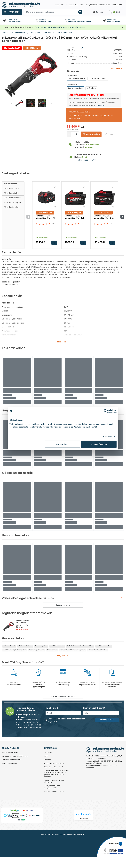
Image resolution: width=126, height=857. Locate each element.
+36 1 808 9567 (117, 5)
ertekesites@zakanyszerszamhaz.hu (95, 5)
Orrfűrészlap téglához (104, 646)
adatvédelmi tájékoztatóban (72, 719)
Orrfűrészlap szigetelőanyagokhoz (15, 650)
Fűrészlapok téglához (13, 202)
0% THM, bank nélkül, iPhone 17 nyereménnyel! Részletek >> (60, 27)
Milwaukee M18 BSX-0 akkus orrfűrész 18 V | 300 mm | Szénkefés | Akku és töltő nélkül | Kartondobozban (24, 627)
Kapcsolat (48, 753)
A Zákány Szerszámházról (63, 696)
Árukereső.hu (84, 818)
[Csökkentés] (69, 134)
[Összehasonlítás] (112, 134)
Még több (61, 342)
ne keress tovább (113, 21)
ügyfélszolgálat (45, 21)
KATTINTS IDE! (100, 106)
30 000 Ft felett (12, 19)
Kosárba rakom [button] (54, 243)
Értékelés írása (63, 605)
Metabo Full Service (9, 763)
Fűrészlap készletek (12, 207)
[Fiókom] (97, 12)
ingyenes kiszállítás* (15, 21)
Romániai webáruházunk (54, 792)
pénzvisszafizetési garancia (79, 21)
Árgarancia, (111, 19)
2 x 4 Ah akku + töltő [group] (97, 79)
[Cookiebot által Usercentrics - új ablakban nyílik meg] (106, 411)
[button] (11, 104)
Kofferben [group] (91, 88)
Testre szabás (62, 444)
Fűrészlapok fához (11, 193)
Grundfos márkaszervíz (11, 760)
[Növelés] (76, 134)
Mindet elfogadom (99, 444)
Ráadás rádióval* (12, 48)
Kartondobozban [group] (75, 88)
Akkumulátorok (10, 184)
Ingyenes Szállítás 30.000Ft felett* (15, 756)
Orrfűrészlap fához (41, 646)
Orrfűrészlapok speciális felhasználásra (80, 646)
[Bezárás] (122, 27)
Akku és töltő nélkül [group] (76, 79)
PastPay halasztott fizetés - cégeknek (54, 781)
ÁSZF (46, 756)
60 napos (71, 19)
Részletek (107, 436)
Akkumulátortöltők (12, 188)
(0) (82, 47)
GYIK (62, 5)
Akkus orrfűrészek (9, 646)
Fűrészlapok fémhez (12, 198)
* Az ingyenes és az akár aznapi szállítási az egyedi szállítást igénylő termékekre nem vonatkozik (56, 773)
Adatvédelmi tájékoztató (54, 763)
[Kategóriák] (12, 12)
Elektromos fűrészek (25, 646)
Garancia (47, 760)
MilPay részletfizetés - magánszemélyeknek (52, 787)
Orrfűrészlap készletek (36, 650)
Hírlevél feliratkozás (10, 753)
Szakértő (42, 19)
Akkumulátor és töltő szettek (97, 650)
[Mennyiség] (72, 134)
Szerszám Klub (72, 5)
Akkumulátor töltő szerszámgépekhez (72, 650)
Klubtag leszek (106, 720)
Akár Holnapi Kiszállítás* (53, 767)
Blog (57, 5)
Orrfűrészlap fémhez (57, 646)
